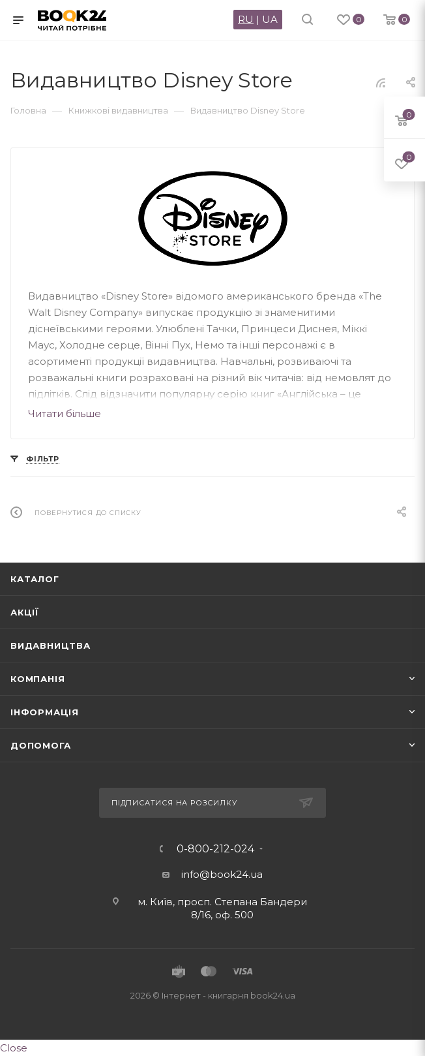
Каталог (34, 579)
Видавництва (50, 645)
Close (13, 1048)
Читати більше (64, 413)
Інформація (44, 712)
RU (246, 19)
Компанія (37, 679)
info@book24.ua (222, 874)
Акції (24, 612)
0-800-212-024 (215, 849)
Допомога (40, 745)
